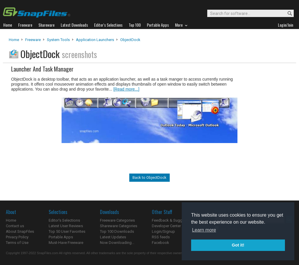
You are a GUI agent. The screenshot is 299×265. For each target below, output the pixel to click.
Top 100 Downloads (117, 231)
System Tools (58, 40)
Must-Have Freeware (66, 242)
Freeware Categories (117, 220)
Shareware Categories (118, 226)
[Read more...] (126, 89)
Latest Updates (113, 237)
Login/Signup (163, 231)
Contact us (15, 226)
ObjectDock (130, 40)
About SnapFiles (20, 231)
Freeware (33, 40)
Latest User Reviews (66, 226)
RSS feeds (161, 237)
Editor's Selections (64, 220)
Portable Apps (61, 237)
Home (14, 40)
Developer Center (166, 226)
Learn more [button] (204, 229)
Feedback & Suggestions (173, 220)
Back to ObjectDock (149, 177)
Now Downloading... (117, 242)
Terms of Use (17, 242)
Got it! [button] (238, 245)
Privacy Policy (17, 237)
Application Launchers (95, 40)
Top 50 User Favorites (67, 231)
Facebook (160, 242)
